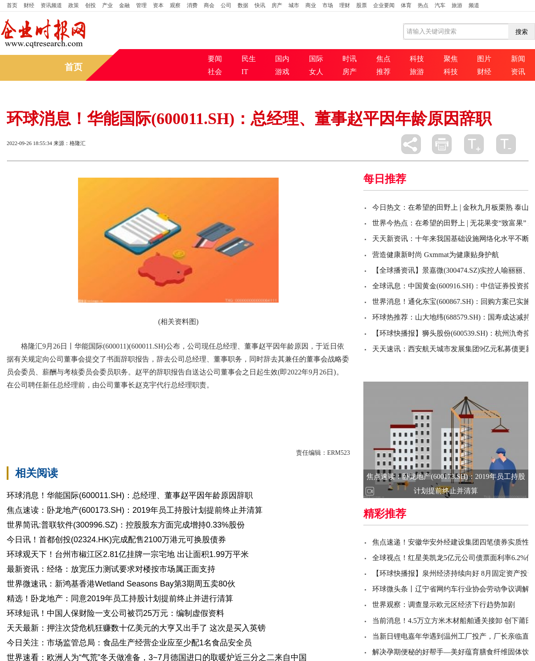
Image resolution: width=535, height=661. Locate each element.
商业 (310, 5)
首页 (12, 5)
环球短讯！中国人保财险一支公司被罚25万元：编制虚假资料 (115, 613)
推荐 (383, 71)
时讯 (349, 58)
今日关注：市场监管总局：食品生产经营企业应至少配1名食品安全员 (129, 642)
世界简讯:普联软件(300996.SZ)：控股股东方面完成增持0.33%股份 (126, 524)
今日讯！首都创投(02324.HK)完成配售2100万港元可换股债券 (116, 539)
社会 (215, 71)
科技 (417, 58)
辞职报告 (81, 408)
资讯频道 (51, 5)
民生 (249, 58)
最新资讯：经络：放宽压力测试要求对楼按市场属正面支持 (111, 569)
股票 (361, 5)
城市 (293, 5)
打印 (442, 144)
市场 (327, 5)
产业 (107, 5)
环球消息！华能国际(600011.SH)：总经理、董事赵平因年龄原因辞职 (130, 495)
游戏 (282, 71)
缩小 (506, 144)
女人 (316, 71)
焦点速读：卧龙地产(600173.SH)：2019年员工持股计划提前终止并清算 (135, 510)
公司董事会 (115, 408)
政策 (73, 5)
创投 (90, 5)
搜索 (521, 31)
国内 (282, 58)
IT (245, 71)
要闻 (215, 58)
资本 (158, 5)
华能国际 (51, 408)
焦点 (383, 58)
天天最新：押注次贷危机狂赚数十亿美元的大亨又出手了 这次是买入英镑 (136, 628)
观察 (175, 5)
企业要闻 (384, 5)
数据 (243, 5)
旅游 (457, 5)
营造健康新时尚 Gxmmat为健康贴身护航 (435, 254)
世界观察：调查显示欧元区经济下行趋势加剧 (443, 604)
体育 (406, 5)
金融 (124, 5)
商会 (209, 5)
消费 (192, 5)
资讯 (518, 71)
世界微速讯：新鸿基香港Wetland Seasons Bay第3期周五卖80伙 (121, 583)
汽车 (440, 5)
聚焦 (451, 58)
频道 (474, 5)
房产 (277, 5)
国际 (316, 58)
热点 (423, 5)
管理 (141, 5)
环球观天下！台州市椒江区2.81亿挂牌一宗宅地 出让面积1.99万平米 (128, 554)
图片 (484, 58)
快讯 (260, 5)
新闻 (518, 58)
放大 (474, 144)
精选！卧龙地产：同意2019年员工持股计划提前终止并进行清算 (120, 598)
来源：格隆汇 (70, 143)
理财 (344, 5)
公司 (226, 5)
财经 (29, 5)
